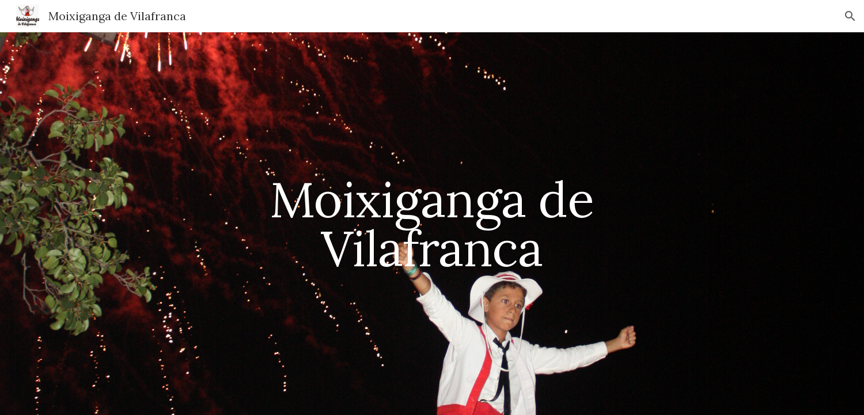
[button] (850, 16)
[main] (432, 224)
